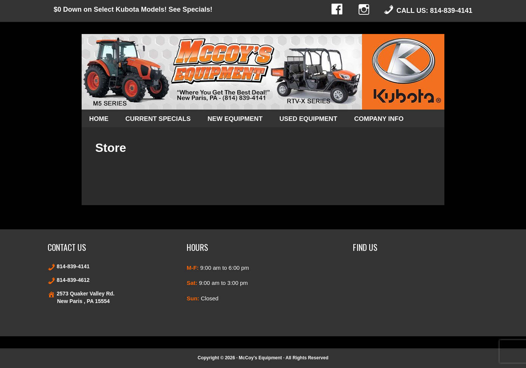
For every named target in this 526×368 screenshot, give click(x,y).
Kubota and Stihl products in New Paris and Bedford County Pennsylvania (263, 72)
